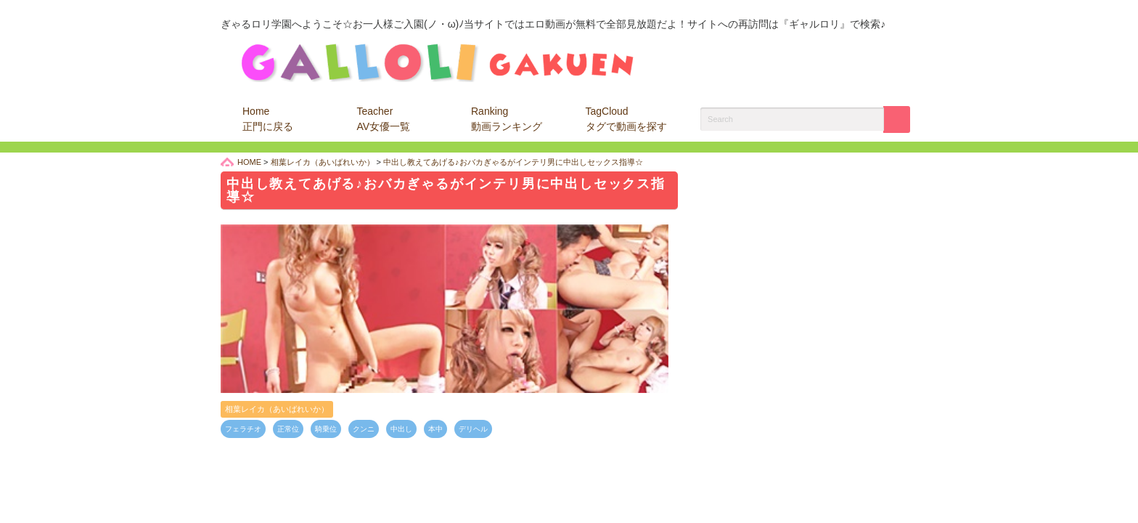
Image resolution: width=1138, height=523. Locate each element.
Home (267, 118)
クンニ (363, 429)
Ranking (506, 118)
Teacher (384, 118)
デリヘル (473, 429)
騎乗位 (326, 429)
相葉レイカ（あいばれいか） (277, 409)
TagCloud (626, 118)
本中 (435, 429)
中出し (401, 429)
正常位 (288, 429)
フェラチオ (243, 429)
